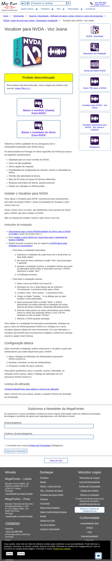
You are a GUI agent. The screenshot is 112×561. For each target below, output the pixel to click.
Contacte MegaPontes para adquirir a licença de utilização (31, 389)
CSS (89, 532)
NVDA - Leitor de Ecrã (50, 486)
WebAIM (90, 540)
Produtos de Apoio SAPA (51, 495)
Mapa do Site (56, 460)
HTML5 (89, 528)
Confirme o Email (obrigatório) (49, 435)
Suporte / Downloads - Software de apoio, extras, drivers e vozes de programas (66, 16)
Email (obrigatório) (49, 425)
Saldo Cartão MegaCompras (53, 512)
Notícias (44, 499)
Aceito (9, 553)
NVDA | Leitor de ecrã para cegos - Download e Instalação (30, 20)
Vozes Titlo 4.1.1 (22, 88)
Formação (45, 503)
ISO (58, 9)
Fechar (21, 553)
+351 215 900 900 (13, 531)
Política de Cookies (90, 490)
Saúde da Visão (47, 520)
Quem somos (27, 9)
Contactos (90, 9)
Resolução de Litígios (90, 478)
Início (5, 16)
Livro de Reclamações (89, 482)
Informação (73, 9)
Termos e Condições (89, 495)
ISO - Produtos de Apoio (51, 490)
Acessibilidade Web (89, 523)
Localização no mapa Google (19, 494)
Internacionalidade (89, 536)
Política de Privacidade (39, 445)
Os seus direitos (47, 525)
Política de (62, 549)
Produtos (45, 9)
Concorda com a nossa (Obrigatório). (34, 445)
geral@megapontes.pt (89, 504)
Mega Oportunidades (50, 508)
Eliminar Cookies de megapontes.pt (89, 510)
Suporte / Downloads (50, 529)
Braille (43, 482)
